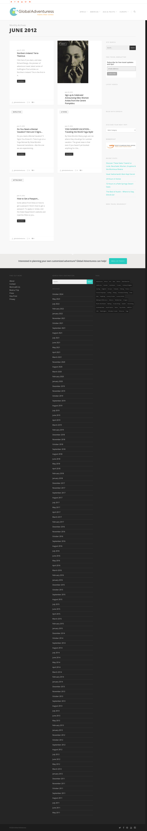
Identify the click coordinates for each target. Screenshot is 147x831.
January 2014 (57, 682)
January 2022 (57, 313)
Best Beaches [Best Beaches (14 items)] (125, 281)
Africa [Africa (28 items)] (106, 281)
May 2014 (56, 662)
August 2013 (57, 706)
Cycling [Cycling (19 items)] (98, 289)
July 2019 (55, 410)
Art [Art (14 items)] (110, 281)
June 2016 (56, 556)
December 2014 (58, 633)
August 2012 (57, 749)
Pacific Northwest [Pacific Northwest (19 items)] (101, 303)
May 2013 (56, 720)
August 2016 (57, 546)
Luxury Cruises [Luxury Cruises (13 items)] (111, 296)
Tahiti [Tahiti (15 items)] (116, 307)
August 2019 (57, 405)
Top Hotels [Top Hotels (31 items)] (122, 307)
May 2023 (56, 299)
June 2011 (56, 808)
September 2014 (58, 643)
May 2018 (56, 464)
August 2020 (57, 367)
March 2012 (57, 769)
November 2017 (58, 488)
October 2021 (57, 323)
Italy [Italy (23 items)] (97, 296)
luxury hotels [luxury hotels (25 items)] (120, 296)
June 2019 (56, 415)
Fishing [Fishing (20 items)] (122, 289)
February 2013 (58, 725)
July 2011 (55, 803)
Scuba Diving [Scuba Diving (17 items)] (116, 303)
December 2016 (58, 527)
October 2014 (57, 638)
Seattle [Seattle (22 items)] (124, 303)
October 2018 (57, 444)
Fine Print (13, 296)
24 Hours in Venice (113, 179)
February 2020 (58, 376)
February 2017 (58, 522)
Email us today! (118, 261)
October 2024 (57, 294)
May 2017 (56, 507)
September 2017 (58, 493)
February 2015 (58, 623)
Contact (12, 284)
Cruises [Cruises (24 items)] (119, 285)
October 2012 (57, 740)
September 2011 (58, 793)
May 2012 (56, 764)
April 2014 (56, 667)
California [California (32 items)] (99, 285)
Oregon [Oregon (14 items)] (125, 300)
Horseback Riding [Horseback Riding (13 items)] (123, 292)
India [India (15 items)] (130, 292)
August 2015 (57, 599)
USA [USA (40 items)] (97, 311)
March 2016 (57, 570)
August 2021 (57, 333)
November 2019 (58, 391)
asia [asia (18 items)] (114, 281)
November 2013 (58, 691)
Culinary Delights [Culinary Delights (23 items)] (127, 285)
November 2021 (58, 318)
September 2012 (58, 745)
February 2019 (58, 430)
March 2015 (57, 619)
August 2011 (57, 798)
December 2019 (58, 386)
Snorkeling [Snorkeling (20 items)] (130, 303)
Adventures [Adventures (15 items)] (99, 281)
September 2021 (58, 328)
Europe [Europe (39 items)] (110, 289)
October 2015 (57, 590)
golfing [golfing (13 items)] (109, 292)
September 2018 (58, 449)
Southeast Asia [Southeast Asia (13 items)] (100, 307)
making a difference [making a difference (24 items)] (101, 300)
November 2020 (58, 362)
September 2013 (58, 701)
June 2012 (56, 759)
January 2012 (57, 774)
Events (63, 44)
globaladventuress (18, 102)
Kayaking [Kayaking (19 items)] (102, 296)
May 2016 (56, 560)
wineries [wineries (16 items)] (121, 311)
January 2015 (57, 628)
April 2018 (56, 468)
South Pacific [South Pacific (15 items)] (109, 307)
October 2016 (57, 536)
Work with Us (14, 287)
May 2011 (56, 812)
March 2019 (57, 425)
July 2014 (55, 652)
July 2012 (55, 754)
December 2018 (58, 435)
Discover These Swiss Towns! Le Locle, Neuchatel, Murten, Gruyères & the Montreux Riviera (121, 166)
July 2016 (55, 551)
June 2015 (56, 609)
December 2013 (58, 686)
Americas (95, 12)
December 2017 (58, 483)
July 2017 (55, 502)
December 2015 (58, 585)
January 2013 (57, 730)
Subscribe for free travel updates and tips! (120, 63)
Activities (16, 44)
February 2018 (58, 473)
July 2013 (55, 711)
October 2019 (57, 396)
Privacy (12, 299)
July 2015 (55, 604)
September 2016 (58, 541)
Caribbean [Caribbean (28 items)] (112, 285)
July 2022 (55, 304)
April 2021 (56, 352)
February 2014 (58, 677)
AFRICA (84, 12)
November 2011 (58, 783)
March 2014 (57, 672)
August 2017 (57, 497)
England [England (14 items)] (104, 289)
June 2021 (56, 342)
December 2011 (58, 778)
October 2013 (57, 696)
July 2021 (55, 338)
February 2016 (58, 575)
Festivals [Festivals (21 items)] (116, 289)
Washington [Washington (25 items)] (103, 311)
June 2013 (56, 716)
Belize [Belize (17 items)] (118, 281)
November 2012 (58, 735)
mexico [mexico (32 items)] (111, 300)
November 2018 (58, 439)
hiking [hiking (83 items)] (114, 292)
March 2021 (57, 357)
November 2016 (58, 531)
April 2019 (56, 420)
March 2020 (57, 371)
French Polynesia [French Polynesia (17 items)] (101, 292)
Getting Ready (17, 180)
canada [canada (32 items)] (105, 285)
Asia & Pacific (110, 12)
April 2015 (56, 614)
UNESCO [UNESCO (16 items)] (129, 307)
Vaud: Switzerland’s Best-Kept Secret (120, 174)
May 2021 (56, 347)
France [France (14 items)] (127, 289)
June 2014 (56, 657)
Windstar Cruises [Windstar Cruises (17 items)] (112, 311)
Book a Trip (14, 290)
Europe (124, 12)
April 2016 (56, 565)
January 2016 (57, 580)
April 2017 (56, 512)
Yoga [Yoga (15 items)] (127, 311)
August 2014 (57, 648)
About (11, 281)
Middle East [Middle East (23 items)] (118, 300)
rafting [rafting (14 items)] (109, 303)
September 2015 (58, 594)
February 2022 (58, 309)
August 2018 (57, 454)
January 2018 (57, 478)
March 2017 (57, 517)
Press (11, 293)
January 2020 (57, 381)
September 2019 (58, 401)
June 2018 (56, 459)
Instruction (17, 112)
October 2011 (57, 788)
